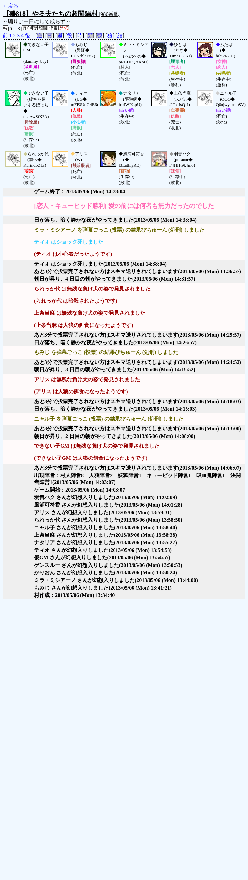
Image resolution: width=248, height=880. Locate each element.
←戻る (10, 6)
